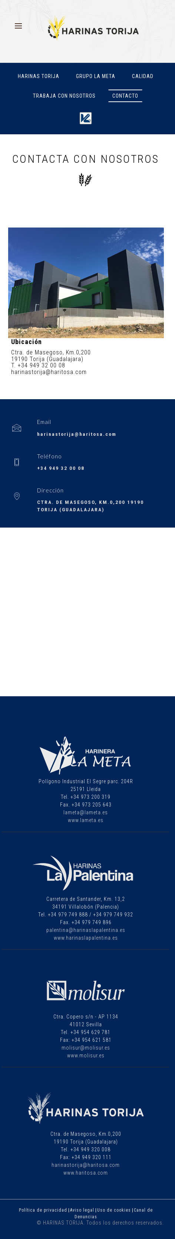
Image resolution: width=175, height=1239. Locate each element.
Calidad (142, 76)
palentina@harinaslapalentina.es (85, 930)
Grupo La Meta (95, 76)
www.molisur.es (86, 1055)
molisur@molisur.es (86, 1048)
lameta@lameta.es (85, 812)
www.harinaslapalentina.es (86, 938)
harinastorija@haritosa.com (76, 434)
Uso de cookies (114, 1210)
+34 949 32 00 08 (61, 468)
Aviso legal (82, 1210)
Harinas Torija (38, 76)
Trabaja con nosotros (64, 96)
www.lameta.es (85, 820)
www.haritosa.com (85, 1173)
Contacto (125, 96)
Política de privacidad (43, 1210)
